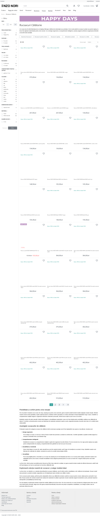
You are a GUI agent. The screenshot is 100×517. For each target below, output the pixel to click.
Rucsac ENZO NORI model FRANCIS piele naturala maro (86, 393)
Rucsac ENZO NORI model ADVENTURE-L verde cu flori (85, 143)
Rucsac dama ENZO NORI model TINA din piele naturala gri (33, 73)
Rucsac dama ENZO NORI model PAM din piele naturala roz (33, 394)
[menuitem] (3, 10)
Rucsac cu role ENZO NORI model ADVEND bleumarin (32, 108)
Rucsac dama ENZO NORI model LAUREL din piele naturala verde (58, 322)
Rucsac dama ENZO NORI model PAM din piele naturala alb (86, 322)
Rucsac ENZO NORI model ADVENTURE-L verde (57, 143)
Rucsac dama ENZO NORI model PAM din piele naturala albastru (33, 358)
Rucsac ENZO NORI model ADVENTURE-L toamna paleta (33, 143)
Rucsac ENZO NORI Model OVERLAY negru (56, 215)
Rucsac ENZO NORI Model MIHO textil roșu (83, 179)
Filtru (12, 128)
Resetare (4, 128)
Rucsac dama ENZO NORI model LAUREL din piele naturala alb (31, 322)
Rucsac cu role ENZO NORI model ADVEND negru (58, 108)
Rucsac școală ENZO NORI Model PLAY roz (30, 250)
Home (2, 14)
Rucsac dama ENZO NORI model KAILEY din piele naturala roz (59, 287)
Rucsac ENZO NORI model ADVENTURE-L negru (57, 72)
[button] (37, 11)
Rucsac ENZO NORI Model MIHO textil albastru (57, 179)
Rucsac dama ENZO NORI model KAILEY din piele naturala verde (86, 287)
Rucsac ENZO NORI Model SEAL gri (81, 215)
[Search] (67, 5)
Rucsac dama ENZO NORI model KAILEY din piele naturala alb (86, 251)
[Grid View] (20, 42)
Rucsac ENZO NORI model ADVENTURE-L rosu (84, 72)
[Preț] (4, 24)
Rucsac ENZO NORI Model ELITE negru (29, 179)
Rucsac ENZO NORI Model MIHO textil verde (30, 215)
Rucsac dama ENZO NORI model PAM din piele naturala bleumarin (86, 358)
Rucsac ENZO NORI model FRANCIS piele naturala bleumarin (58, 394)
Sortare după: (83, 42)
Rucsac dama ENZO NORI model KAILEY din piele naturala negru (33, 287)
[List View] (23, 42)
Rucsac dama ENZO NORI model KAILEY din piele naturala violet (59, 251)
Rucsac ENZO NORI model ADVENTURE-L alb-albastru (85, 108)
